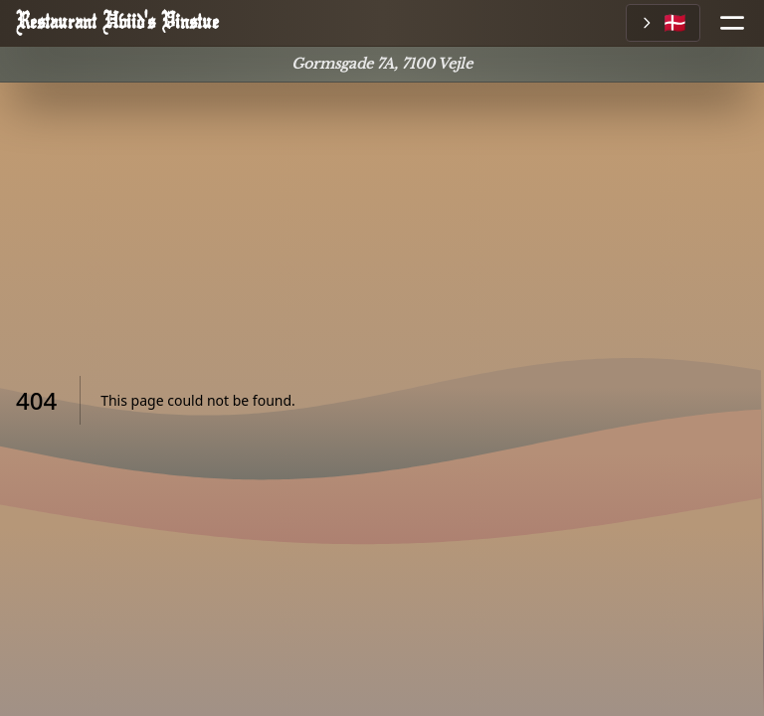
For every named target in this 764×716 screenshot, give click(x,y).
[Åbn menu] (724, 23)
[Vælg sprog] (663, 23)
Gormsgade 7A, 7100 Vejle (382, 64)
